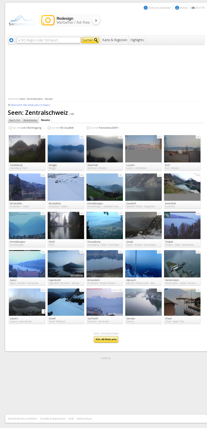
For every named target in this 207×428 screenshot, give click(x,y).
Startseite (13, 99)
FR (203, 7)
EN (196, 7)
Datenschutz (84, 418)
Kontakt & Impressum (52, 418)
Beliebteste (30, 120)
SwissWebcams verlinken (22, 418)
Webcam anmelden (159, 7)
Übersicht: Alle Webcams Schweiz (30, 105)
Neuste (45, 120)
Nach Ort (14, 120)
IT (200, 7)
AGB (71, 418)
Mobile (184, 7)
